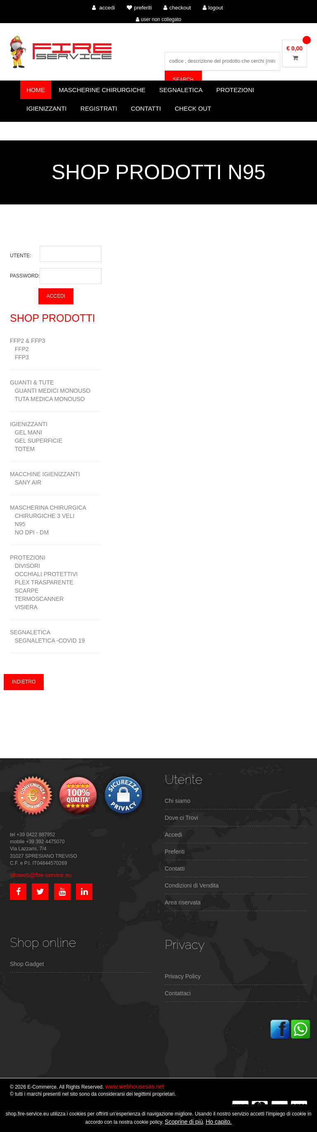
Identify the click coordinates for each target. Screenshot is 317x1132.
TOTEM (22, 449)
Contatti (146, 108)
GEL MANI (26, 432)
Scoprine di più (184, 1121)
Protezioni (235, 89)
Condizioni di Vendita (192, 885)
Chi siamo (177, 800)
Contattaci (178, 993)
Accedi (173, 834)
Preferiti (175, 851)
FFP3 (19, 357)
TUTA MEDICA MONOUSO (47, 399)
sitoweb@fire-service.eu (41, 875)
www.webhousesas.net (134, 1086)
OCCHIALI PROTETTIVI (44, 574)
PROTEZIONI (27, 557)
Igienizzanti (46, 108)
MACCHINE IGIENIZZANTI (45, 474)
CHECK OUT (193, 108)
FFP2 (19, 349)
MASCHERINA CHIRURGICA (48, 507)
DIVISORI (25, 565)
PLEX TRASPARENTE (41, 582)
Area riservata (183, 902)
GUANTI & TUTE (32, 382)
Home (35, 89)
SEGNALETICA (30, 632)
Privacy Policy (183, 976)
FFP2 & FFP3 (27, 340)
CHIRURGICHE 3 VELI (42, 516)
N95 (17, 524)
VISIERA (24, 607)
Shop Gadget (27, 964)
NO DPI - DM (29, 532)
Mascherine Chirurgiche (102, 89)
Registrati (98, 108)
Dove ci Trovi (181, 817)
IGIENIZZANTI (28, 424)
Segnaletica (181, 89)
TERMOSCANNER (37, 599)
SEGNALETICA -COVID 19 (47, 640)
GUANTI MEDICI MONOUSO (50, 390)
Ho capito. (219, 1121)
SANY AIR (25, 482)
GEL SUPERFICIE (36, 440)
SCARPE (24, 590)
